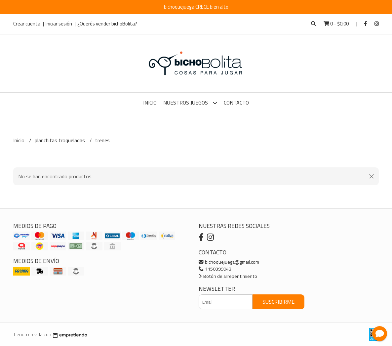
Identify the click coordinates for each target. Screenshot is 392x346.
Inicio (150, 103)
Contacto (236, 103)
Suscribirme (278, 302)
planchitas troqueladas (60, 140)
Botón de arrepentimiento (228, 276)
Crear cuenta (26, 23)
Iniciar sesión (59, 23)
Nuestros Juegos (190, 103)
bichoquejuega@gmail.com (229, 261)
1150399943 (215, 268)
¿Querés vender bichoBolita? (107, 23)
